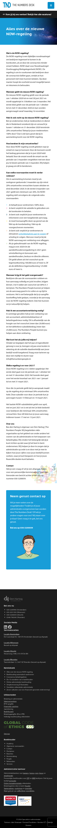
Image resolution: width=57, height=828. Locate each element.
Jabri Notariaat (16, 822)
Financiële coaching (11, 706)
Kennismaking (12, 756)
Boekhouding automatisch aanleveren (20, 674)
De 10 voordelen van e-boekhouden (20, 679)
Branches (10, 754)
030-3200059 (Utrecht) (15, 615)
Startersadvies (9, 788)
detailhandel (8, 776)
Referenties (11, 761)
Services (9, 764)
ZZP (28, 778)
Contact (9, 748)
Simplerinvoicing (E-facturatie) (17, 684)
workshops (18, 788)
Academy (10, 743)
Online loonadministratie (13, 783)
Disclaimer (10, 751)
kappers (26, 773)
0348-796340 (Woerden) (16, 617)
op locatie (12, 781)
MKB (33, 778)
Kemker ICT (42, 822)
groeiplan (28, 788)
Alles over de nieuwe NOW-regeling (20, 672)
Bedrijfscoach (9, 711)
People (9, 759)
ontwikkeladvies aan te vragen (32, 233)
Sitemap (7, 734)
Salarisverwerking (10, 701)
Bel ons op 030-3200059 (21, 527)
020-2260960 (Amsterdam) (16, 610)
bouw (41, 773)
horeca (31, 773)
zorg (36, 773)
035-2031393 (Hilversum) (16, 612)
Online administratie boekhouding (19, 682)
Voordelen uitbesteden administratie (20, 687)
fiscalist (27, 786)
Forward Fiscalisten (29, 822)
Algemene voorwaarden (15, 746)
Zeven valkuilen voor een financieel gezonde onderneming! (28, 690)
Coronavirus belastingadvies (17, 677)
